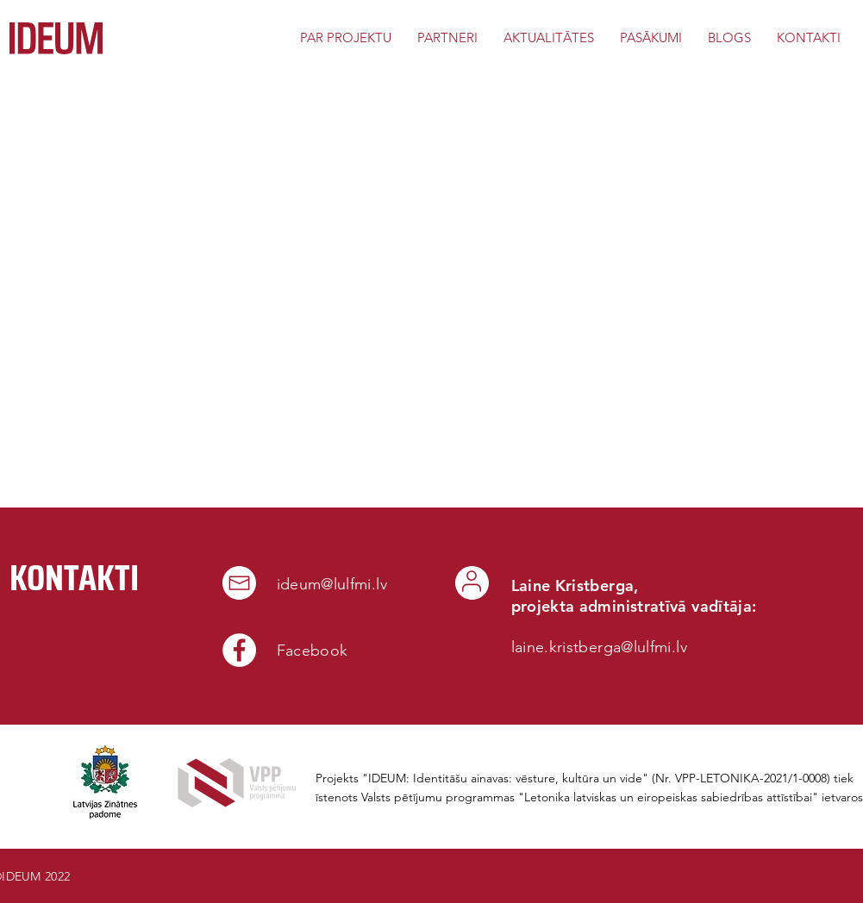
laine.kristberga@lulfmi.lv (599, 647)
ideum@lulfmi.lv (332, 584)
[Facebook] (239, 650)
